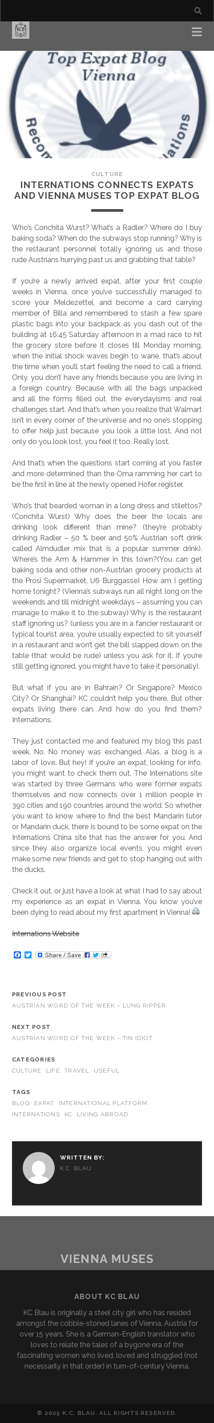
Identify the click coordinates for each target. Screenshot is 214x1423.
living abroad (103, 1114)
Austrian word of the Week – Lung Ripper (89, 1005)
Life (53, 1070)
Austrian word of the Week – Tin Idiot (82, 1038)
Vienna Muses (107, 1259)
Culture (106, 174)
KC (69, 1114)
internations (36, 1114)
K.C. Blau (76, 1168)
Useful (107, 1070)
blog (21, 1103)
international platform (103, 1103)
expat (44, 1103)
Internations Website (45, 933)
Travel (77, 1070)
